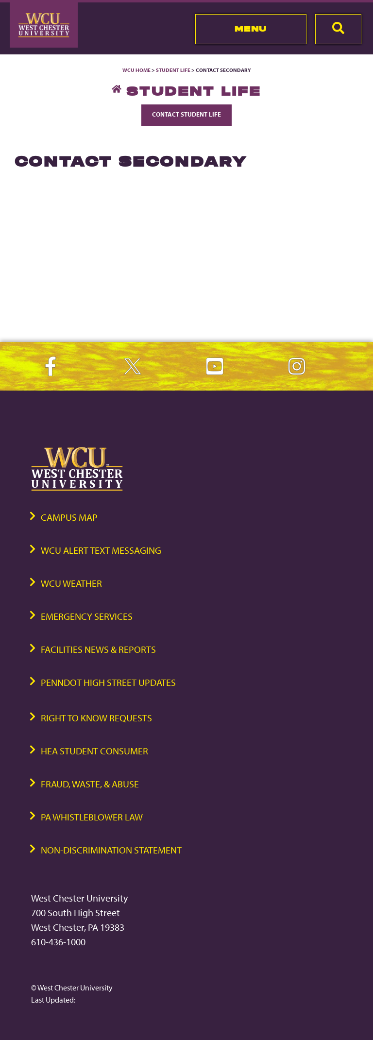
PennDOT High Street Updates (108, 682)
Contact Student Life (186, 114)
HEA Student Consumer (94, 751)
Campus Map (69, 517)
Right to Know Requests (96, 718)
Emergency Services (87, 616)
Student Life (173, 70)
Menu (251, 28)
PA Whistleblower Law (92, 817)
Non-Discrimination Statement (111, 850)
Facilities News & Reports (98, 649)
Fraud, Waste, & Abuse (90, 784)
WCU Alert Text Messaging (101, 550)
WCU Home (136, 70)
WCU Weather (71, 583)
